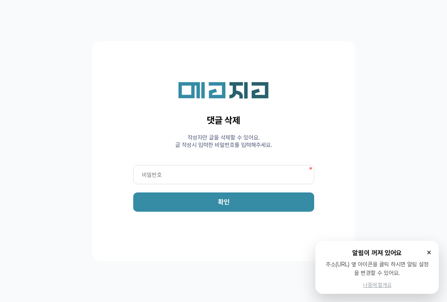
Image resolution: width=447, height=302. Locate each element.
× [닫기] (429, 252)
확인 (223, 202)
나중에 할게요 (377, 285)
